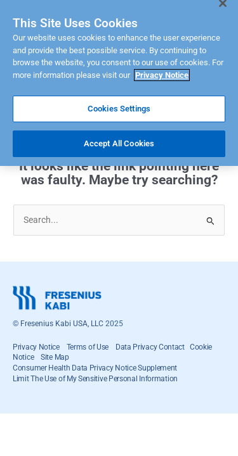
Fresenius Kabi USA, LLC (61, 323)
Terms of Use (88, 347)
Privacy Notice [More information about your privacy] (161, 69)
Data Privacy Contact (153, 347)
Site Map (55, 357)
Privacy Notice (36, 347)
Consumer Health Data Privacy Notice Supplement (95, 368)
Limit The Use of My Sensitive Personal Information (95, 378)
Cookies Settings (119, 103)
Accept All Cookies (119, 138)
